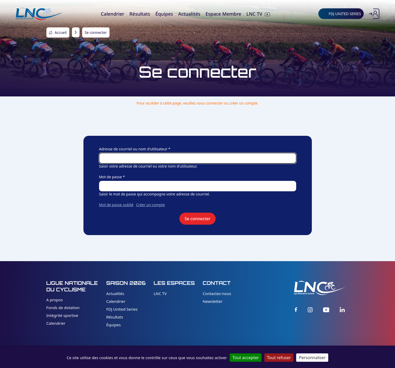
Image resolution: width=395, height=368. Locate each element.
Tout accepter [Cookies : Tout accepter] (245, 357)
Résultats (114, 317)
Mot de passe (110, 176)
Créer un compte (150, 204)
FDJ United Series (122, 309)
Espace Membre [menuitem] (223, 13)
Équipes (113, 324)
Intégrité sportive (62, 315)
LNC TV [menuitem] (254, 13)
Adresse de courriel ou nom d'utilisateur (133, 148)
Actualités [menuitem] (189, 13)
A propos (54, 299)
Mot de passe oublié (116, 204)
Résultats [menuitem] (139, 13)
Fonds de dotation (63, 307)
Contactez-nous (217, 293)
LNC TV (160, 293)
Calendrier (55, 323)
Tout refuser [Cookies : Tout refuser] (279, 357)
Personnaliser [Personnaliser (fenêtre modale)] (312, 357)
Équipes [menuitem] (164, 13)
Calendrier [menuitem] (112, 13)
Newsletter (212, 301)
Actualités (115, 293)
